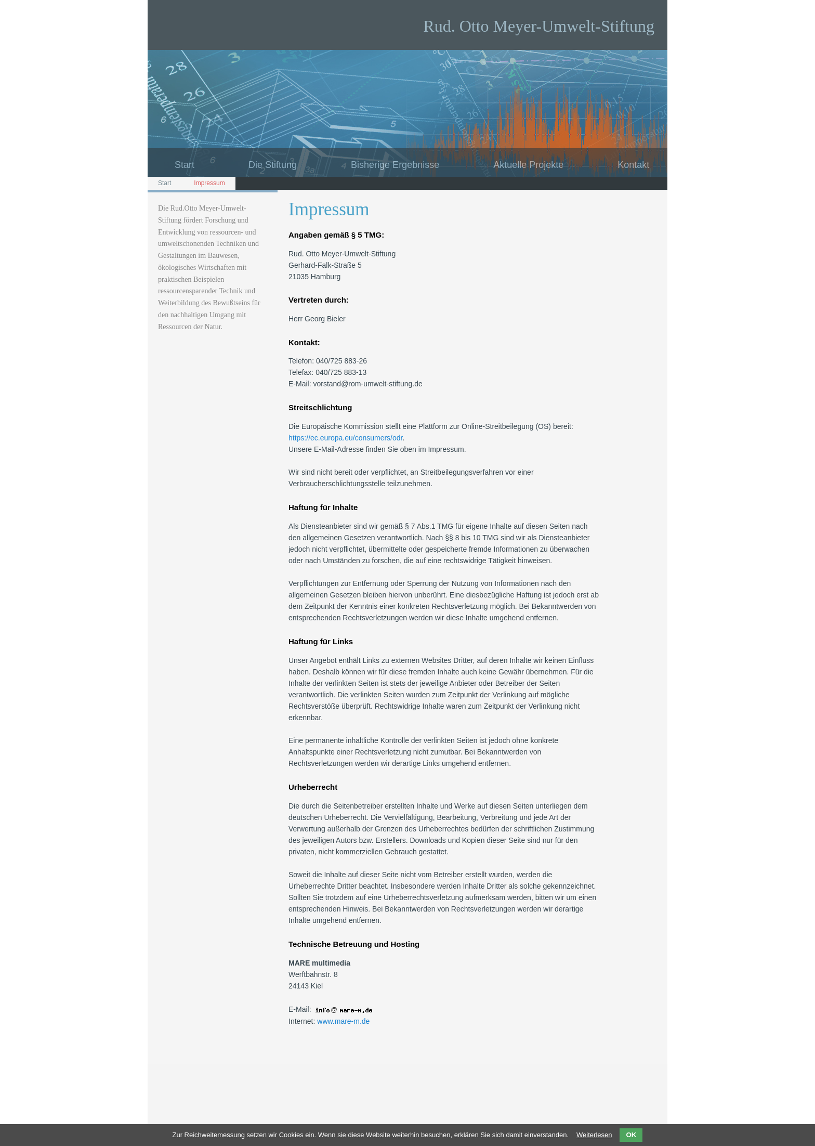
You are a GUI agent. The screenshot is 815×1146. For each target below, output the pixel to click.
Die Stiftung (272, 165)
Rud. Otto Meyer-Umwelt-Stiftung (538, 26)
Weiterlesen (594, 1135)
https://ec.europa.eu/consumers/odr (345, 438)
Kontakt (633, 165)
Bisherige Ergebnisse (395, 165)
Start (184, 165)
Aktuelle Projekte (528, 165)
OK (631, 1135)
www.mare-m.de (343, 1021)
